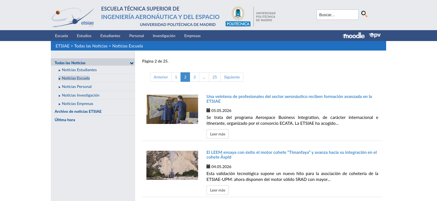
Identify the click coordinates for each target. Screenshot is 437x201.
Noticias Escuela (127, 45)
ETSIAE (63, 45)
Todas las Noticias (91, 45)
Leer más (217, 133)
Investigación (164, 35)
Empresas (192, 35)
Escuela (61, 35)
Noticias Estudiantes (79, 69)
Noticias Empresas (77, 103)
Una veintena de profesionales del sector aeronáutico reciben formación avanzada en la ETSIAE (289, 99)
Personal (136, 35)
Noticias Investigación (80, 95)
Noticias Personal (77, 86)
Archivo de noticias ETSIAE (77, 111)
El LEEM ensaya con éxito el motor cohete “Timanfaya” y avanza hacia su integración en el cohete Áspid (291, 154)
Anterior (161, 77)
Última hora (64, 119)
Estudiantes (110, 35)
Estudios (84, 35)
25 (214, 77)
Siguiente (232, 77)
